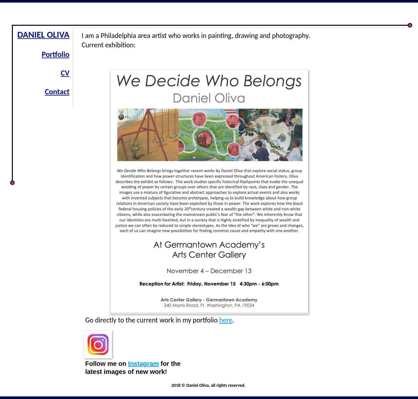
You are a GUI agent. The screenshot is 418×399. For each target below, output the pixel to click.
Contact (57, 91)
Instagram (143, 363)
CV (65, 73)
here (225, 320)
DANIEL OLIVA (43, 34)
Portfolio (55, 54)
